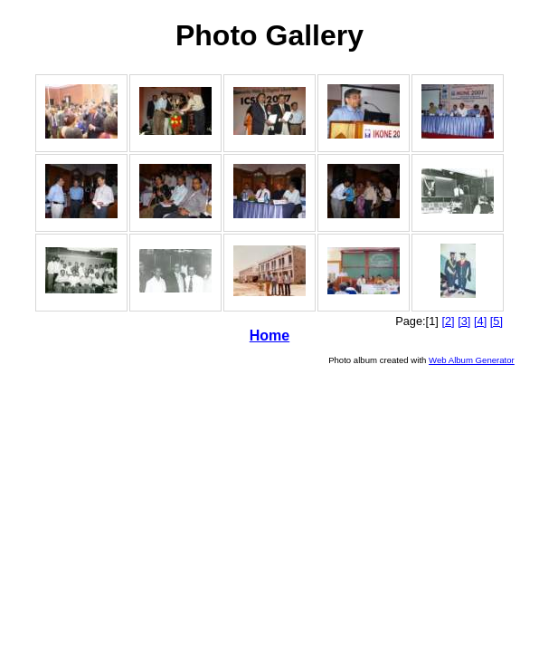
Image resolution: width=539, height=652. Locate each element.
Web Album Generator (472, 360)
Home (269, 335)
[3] (464, 321)
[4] (480, 321)
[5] (496, 321)
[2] (447, 321)
